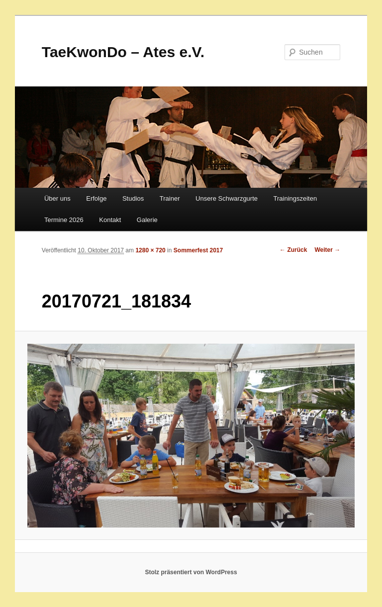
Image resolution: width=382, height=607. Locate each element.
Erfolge (96, 198)
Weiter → (327, 249)
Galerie (147, 220)
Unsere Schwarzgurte (226, 198)
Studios (133, 198)
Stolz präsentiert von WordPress (191, 572)
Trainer (170, 198)
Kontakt (110, 220)
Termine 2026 (64, 220)
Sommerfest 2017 (198, 250)
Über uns (57, 198)
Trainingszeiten (295, 198)
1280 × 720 (150, 250)
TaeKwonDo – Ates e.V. (123, 52)
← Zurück (293, 249)
